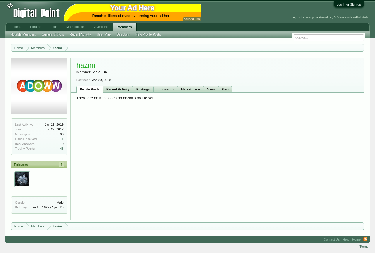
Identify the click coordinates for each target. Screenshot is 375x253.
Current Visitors (53, 34)
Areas (211, 89)
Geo (225, 89)
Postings (143, 89)
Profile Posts (90, 89)
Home (17, 26)
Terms (363, 246)
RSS (365, 239)
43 (62, 148)
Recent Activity (117, 89)
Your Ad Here (192, 19)
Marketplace (190, 89)
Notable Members (23, 34)
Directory (123, 34)
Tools (53, 26)
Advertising (100, 26)
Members (124, 27)
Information (166, 89)
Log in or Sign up (349, 4)
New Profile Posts (148, 34)
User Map (104, 34)
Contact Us (332, 239)
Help (345, 239)
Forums (35, 26)
